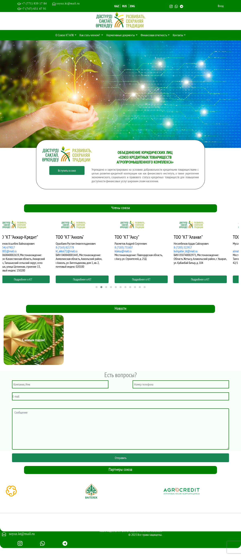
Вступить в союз (67, 170)
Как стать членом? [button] (90, 35)
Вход (221, 6)
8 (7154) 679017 (15, 247)
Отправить (120, 458)
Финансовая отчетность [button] (154, 35)
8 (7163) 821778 (74, 247)
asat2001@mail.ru (16, 251)
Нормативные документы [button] (120, 35)
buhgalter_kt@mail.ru (195, 251)
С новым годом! (33, 340)
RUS (124, 6)
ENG (132, 6)
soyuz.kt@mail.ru (66, 3)
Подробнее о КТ (32, 279)
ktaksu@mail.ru (132, 251)
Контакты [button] (178, 35)
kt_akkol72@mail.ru (76, 251)
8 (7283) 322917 (192, 247)
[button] (96, 287)
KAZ (116, 6)
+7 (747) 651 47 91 (33, 8)
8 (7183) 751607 (133, 247)
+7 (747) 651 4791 (22, 527)
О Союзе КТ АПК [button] (64, 35)
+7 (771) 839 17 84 (35, 3)
